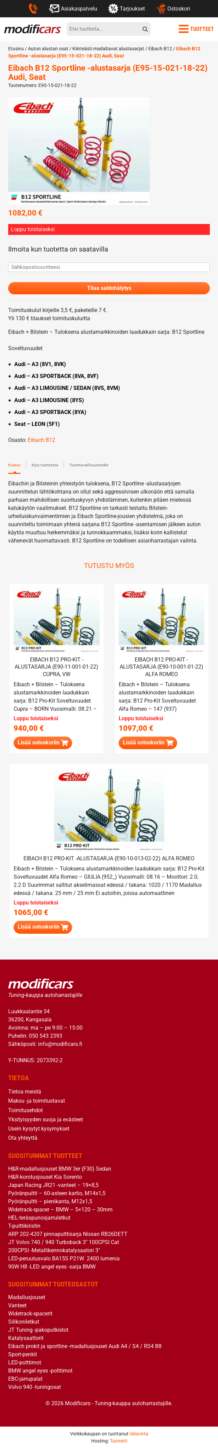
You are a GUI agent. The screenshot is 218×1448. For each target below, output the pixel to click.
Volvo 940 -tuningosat (34, 1387)
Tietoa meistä (24, 1091)
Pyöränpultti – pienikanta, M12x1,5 (50, 1201)
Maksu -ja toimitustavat (36, 1101)
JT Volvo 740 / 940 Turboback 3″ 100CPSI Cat (63, 1242)
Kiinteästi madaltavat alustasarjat (108, 48)
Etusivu (16, 48)
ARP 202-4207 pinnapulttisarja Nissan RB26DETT (68, 1234)
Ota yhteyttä (22, 1138)
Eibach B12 (160, 48)
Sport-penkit (22, 1354)
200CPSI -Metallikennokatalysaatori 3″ (54, 1250)
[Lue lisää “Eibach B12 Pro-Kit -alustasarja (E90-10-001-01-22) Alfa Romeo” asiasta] (148, 743)
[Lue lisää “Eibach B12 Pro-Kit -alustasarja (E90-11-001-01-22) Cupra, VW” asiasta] (43, 743)
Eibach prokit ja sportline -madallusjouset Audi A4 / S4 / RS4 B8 (85, 1346)
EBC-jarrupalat (25, 1379)
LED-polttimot (24, 1362)
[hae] (145, 29)
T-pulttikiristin (24, 1226)
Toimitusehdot (25, 1110)
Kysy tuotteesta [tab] (45, 465)
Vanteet (17, 1305)
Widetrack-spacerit (30, 1313)
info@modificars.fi (60, 1044)
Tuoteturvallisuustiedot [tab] (88, 465)
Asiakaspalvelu (73, 8)
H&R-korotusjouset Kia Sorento (45, 1177)
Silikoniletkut (23, 1321)
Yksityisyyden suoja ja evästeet (45, 1119)
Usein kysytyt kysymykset (38, 1128)
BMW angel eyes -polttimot (40, 1370)
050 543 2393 (45, 1036)
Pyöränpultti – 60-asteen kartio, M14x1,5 (56, 1193)
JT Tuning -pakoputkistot (38, 1330)
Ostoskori (173, 8)
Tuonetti (118, 1441)
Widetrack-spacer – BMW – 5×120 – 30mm (60, 1209)
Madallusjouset (26, 1297)
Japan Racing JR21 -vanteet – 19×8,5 (53, 1185)
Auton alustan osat (48, 48)
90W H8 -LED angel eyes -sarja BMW (52, 1266)
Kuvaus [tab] (14, 465)
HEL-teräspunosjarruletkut (39, 1217)
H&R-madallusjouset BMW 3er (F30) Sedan (59, 1169)
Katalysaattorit (26, 1338)
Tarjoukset (126, 8)
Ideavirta (139, 1433)
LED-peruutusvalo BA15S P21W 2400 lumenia (64, 1258)
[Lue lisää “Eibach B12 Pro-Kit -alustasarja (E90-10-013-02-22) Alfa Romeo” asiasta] (43, 927)
